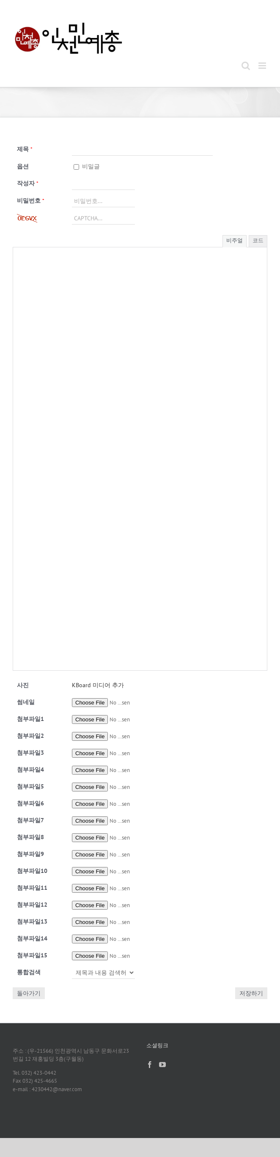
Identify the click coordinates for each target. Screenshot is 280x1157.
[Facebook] (149, 1064)
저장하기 (251, 993)
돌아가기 (29, 993)
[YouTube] (162, 1064)
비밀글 (87, 166)
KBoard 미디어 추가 (98, 685)
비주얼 (234, 240)
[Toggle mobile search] (246, 65)
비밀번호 (30, 200)
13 (32, 921)
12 (32, 904)
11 (32, 887)
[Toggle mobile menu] (262, 65)
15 (32, 955)
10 (32, 871)
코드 (258, 240)
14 (32, 938)
